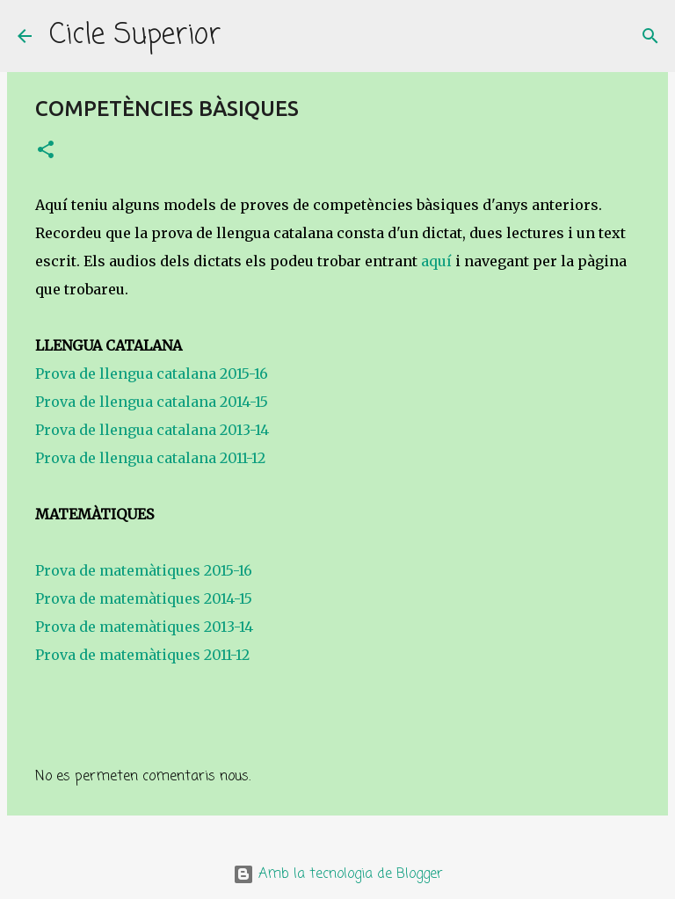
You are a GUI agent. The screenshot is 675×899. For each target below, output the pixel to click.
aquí (436, 261)
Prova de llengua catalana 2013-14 (152, 430)
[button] (45, 151)
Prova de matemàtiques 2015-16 (143, 570)
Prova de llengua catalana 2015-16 (151, 373)
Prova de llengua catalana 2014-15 (151, 401)
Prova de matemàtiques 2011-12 (142, 654)
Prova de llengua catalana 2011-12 (152, 458)
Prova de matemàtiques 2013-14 (144, 626)
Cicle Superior (135, 35)
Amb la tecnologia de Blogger (338, 874)
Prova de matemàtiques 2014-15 (143, 598)
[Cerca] (245, 36)
